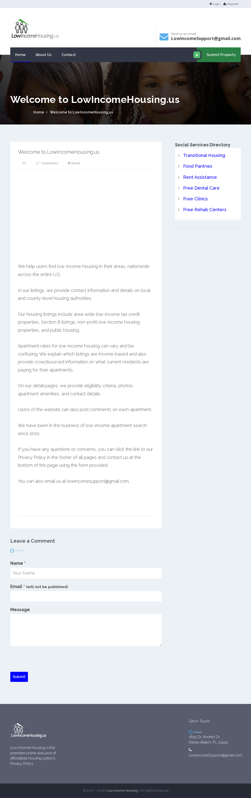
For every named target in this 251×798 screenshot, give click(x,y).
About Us (44, 55)
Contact (69, 55)
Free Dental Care (201, 188)
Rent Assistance (200, 177)
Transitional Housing (204, 155)
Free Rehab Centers (204, 209)
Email (39, 586)
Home (20, 55)
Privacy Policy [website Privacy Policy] (21, 763)
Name (18, 563)
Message (20, 609)
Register (231, 4)
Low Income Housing (122, 790)
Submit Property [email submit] (216, 54)
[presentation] (47, 662)
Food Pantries (197, 166)
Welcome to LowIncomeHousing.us (81, 112)
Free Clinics (195, 198)
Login (215, 4)
